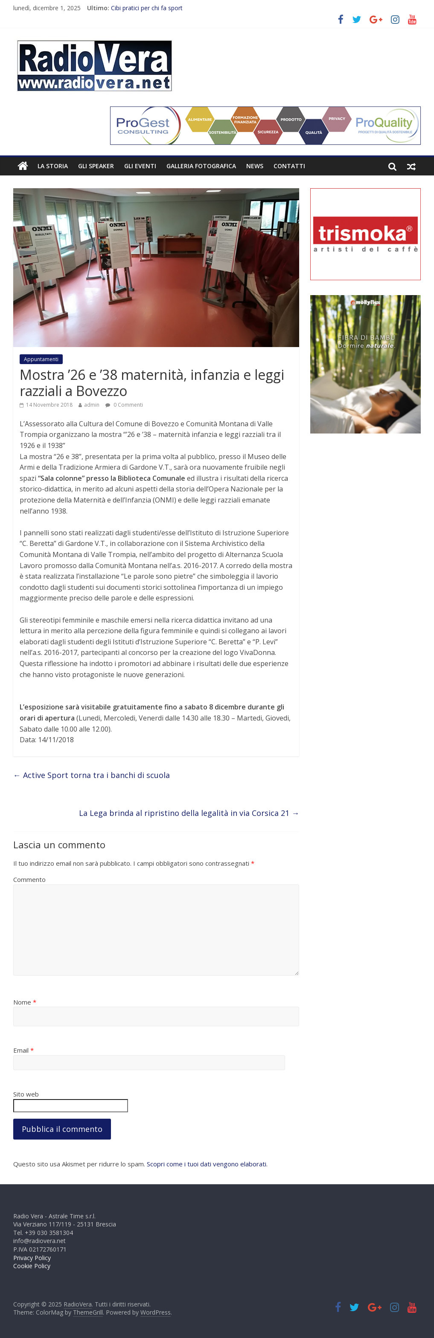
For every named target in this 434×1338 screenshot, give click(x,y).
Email (23, 1050)
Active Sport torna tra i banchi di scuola (91, 775)
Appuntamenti (41, 359)
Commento (29, 879)
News (254, 166)
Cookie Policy (31, 1266)
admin (91, 404)
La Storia (53, 166)
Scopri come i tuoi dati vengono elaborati (206, 1164)
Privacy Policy (32, 1258)
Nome (24, 1002)
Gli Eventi (140, 166)
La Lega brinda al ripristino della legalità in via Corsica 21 (189, 813)
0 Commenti (124, 404)
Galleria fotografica (201, 166)
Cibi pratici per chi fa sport (147, 8)
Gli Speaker (96, 166)
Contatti (289, 166)
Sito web (26, 1094)
